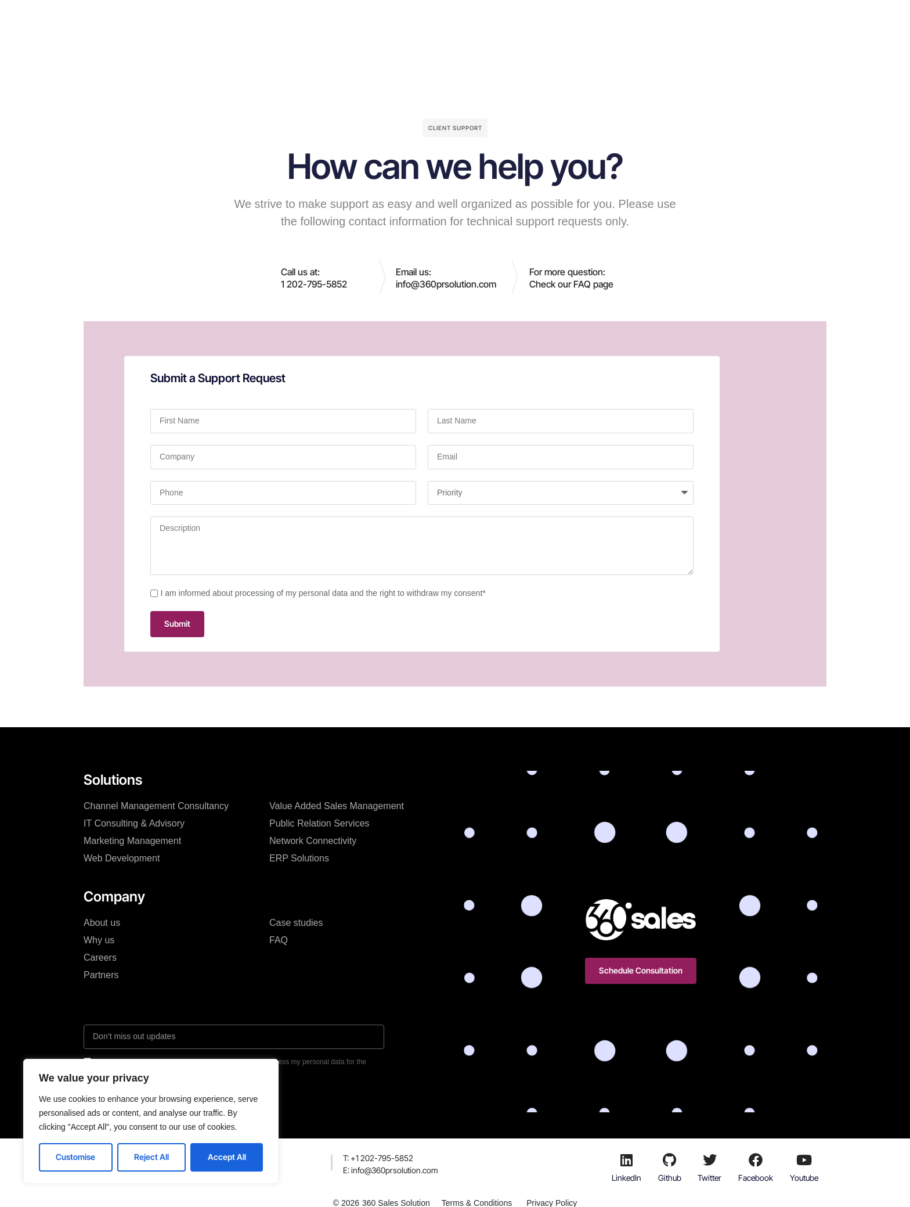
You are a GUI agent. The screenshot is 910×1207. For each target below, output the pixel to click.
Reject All (151, 1157)
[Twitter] (710, 1160)
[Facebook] (756, 1160)
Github (669, 1178)
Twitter (709, 1178)
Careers (100, 957)
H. (269, 20)
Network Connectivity (312, 841)
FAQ (278, 940)
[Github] (670, 1160)
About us (102, 923)
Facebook (755, 1178)
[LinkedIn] (627, 1160)
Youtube (804, 1178)
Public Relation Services (319, 823)
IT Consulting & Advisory (134, 823)
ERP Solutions (299, 858)
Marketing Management (132, 841)
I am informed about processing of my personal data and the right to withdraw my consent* (322, 593)
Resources (536, 20)
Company (368, 20)
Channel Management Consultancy (156, 806)
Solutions (311, 20)
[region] (151, 1121)
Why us (99, 940)
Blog (487, 20)
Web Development (122, 858)
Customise (75, 1157)
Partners (101, 975)
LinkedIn (626, 1178)
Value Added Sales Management (336, 806)
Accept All (227, 1157)
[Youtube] (804, 1160)
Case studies (432, 20)
